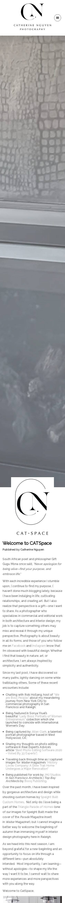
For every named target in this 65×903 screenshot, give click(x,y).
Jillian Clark (39, 731)
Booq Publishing (35, 781)
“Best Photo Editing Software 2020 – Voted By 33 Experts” (34, 752)
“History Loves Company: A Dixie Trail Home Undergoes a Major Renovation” (31, 765)
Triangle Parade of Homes (35, 807)
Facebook (18, 645)
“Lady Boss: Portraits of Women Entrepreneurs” (34, 718)
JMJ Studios (52, 774)
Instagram (39, 645)
